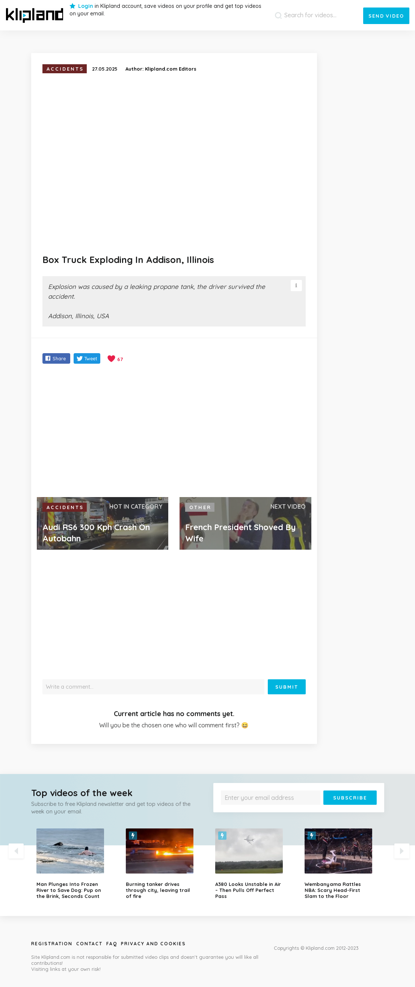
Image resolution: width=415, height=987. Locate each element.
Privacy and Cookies (153, 943)
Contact (89, 943)
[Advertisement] (174, 431)
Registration (51, 943)
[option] (75, 863)
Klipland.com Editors (170, 69)
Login (85, 6)
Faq (111, 943)
